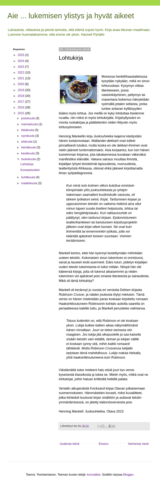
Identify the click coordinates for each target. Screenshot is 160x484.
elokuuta (27, 141)
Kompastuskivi (30, 170)
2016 (21, 107)
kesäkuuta (28, 153)
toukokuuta (29, 159)
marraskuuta (30, 124)
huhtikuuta (28, 177)
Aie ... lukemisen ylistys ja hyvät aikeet (70, 16)
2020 (21, 84)
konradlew (93, 474)
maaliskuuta (29, 183)
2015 (21, 113)
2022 (21, 72)
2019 (21, 90)
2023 (21, 66)
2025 (21, 55)
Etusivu (103, 443)
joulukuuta (28, 118)
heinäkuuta (29, 147)
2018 (21, 95)
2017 (21, 101)
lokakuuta (28, 130)
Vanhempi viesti (138, 443)
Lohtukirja (26, 164)
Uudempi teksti (69, 443)
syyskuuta (28, 135)
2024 (21, 61)
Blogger (128, 474)
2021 (21, 78)
